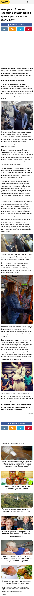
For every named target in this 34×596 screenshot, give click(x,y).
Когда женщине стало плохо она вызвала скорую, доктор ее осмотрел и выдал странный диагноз (16, 558)
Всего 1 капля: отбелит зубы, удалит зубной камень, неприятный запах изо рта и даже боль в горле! (16, 464)
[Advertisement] (17, 50)
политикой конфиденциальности (15, 591)
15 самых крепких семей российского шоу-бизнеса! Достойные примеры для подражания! (16, 534)
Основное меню (32, 2)
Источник (30, 413)
